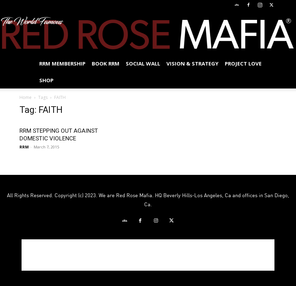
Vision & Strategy (192, 63)
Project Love (243, 63)
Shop (46, 80)
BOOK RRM (106, 63)
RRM (24, 146)
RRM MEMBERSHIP (62, 63)
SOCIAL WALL (143, 63)
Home (25, 97)
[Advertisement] (148, 255)
